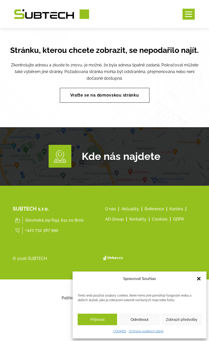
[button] (198, 278)
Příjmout (97, 319)
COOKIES (119, 331)
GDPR (178, 236)
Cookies (160, 236)
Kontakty (137, 236)
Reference (154, 226)
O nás (110, 226)
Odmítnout (139, 319)
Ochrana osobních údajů (146, 331)
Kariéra (176, 226)
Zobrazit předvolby (181, 319)
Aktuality (130, 226)
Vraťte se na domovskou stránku (104, 95)
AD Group (114, 236)
